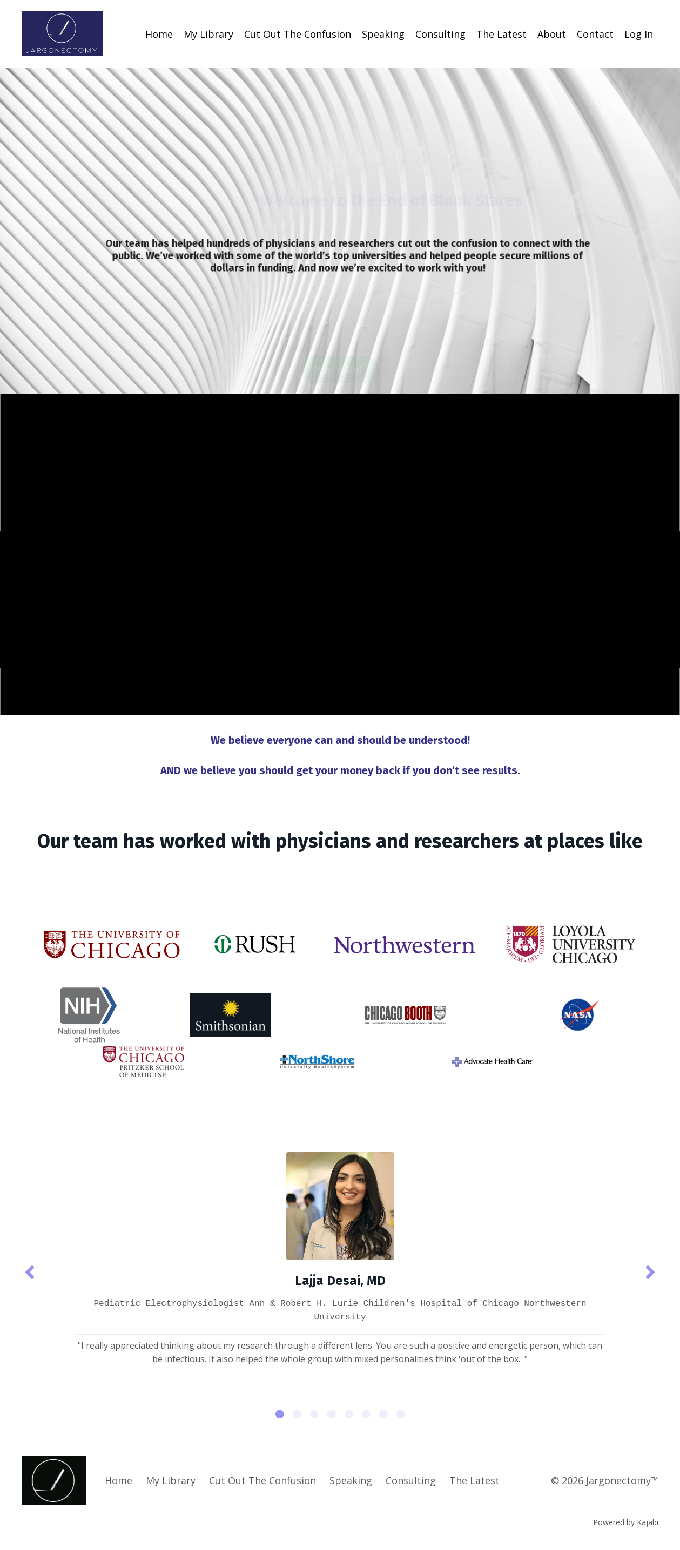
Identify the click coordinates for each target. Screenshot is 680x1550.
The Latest (501, 34)
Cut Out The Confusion (297, 34)
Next (650, 1271)
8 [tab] (400, 1414)
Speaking (383, 34)
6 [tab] (366, 1414)
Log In (638, 34)
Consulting (440, 34)
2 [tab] (297, 1414)
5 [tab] (349, 1414)
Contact (595, 34)
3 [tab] (314, 1414)
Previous (29, 1271)
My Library (208, 34)
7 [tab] (383, 1414)
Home (159, 34)
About (551, 34)
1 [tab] (279, 1414)
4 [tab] (331, 1414)
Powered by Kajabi (625, 1522)
